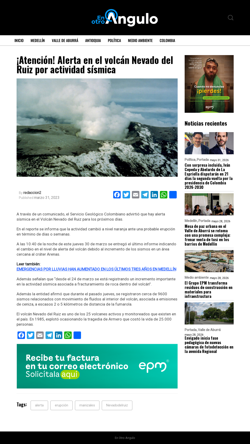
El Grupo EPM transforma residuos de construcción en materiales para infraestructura (208, 289)
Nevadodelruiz (117, 405)
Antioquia (93, 40)
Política (114, 40)
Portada (203, 159)
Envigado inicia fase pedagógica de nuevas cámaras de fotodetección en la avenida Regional (209, 344)
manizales (87, 405)
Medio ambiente (140, 40)
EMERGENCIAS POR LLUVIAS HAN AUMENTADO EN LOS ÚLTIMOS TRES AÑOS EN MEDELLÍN (96, 269)
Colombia (167, 40)
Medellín (38, 40)
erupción (61, 405)
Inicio (19, 40)
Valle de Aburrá (65, 40)
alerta (39, 405)
